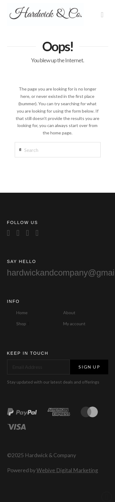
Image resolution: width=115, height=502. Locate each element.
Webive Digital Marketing (67, 470)
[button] (102, 14)
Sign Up (89, 366)
